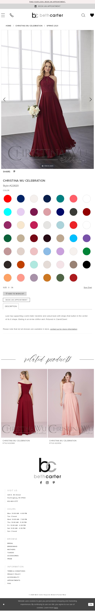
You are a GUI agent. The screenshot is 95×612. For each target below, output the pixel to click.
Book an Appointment (17, 301)
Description (11, 307)
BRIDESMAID (12, 548)
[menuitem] (11, 15)
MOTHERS (11, 551)
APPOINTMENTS (13, 582)
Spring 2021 (52, 25)
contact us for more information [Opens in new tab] (63, 330)
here (56, 609)
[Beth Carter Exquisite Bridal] (47, 15)
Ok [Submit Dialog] (90, 605)
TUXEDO (10, 554)
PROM (9, 560)
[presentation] (24, 404)
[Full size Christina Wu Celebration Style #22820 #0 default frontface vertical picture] (47, 99)
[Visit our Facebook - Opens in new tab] (41, 483)
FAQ (9, 585)
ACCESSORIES (13, 557)
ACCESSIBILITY (13, 578)
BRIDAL (10, 545)
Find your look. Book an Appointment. (47, 2)
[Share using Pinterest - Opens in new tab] (14, 172)
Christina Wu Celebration (28, 25)
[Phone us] (11, 15)
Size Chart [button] (87, 287)
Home (8, 25)
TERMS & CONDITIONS (16, 572)
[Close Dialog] (3, 606)
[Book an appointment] (47, 6)
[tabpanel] (47, 99)
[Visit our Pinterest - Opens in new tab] (54, 483)
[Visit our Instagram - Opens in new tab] (47, 484)
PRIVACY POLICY (14, 575)
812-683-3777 (12, 503)
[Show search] (83, 15)
